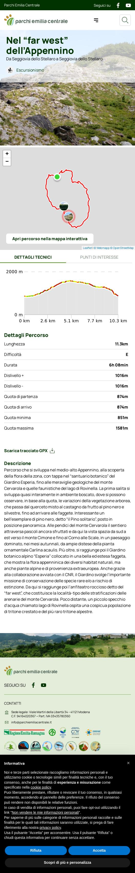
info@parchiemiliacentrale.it (31, 722)
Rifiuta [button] (35, 850)
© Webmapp (102, 248)
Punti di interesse (99, 257)
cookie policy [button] (41, 787)
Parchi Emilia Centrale (22, 5)
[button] (128, 763)
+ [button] (7, 154)
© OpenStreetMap (122, 248)
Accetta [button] (99, 850)
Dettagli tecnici (33, 257)
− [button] (7, 162)
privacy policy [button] (50, 828)
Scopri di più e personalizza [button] (67, 862)
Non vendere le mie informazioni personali (45, 812)
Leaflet (87, 248)
